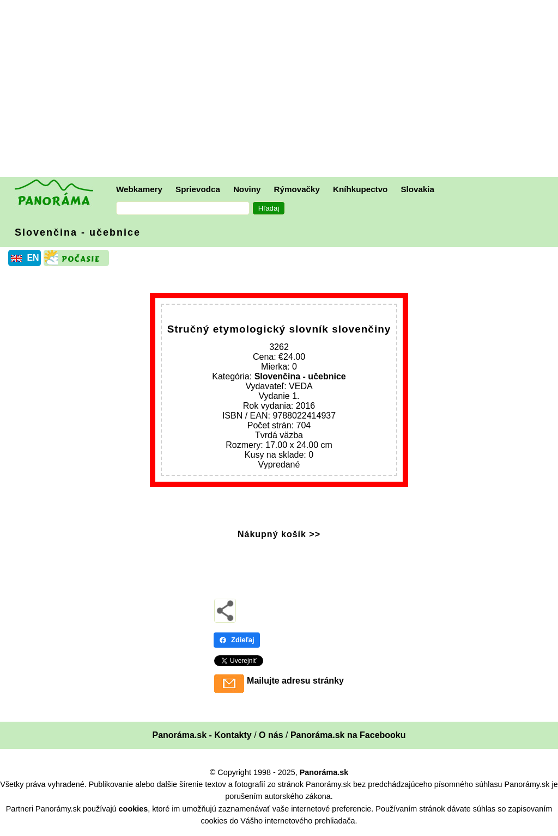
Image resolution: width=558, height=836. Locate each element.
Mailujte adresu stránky (295, 680)
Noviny (247, 189)
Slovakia (417, 189)
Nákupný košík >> (279, 534)
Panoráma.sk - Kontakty (201, 735)
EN (33, 257)
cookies (133, 808)
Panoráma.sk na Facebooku (348, 735)
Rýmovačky (297, 189)
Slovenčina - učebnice (78, 232)
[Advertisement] (281, 90)
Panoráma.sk (324, 772)
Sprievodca (197, 189)
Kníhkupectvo (360, 189)
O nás (271, 735)
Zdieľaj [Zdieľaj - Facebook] (236, 640)
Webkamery (139, 189)
